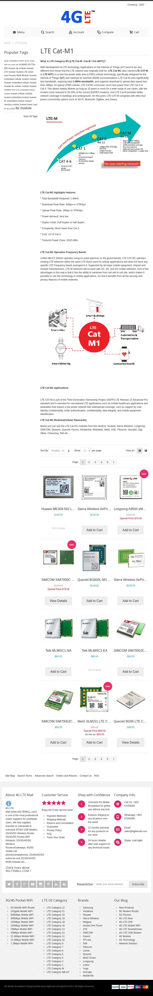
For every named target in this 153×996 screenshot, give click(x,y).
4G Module (125, 936)
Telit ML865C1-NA (58, 650)
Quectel (87, 954)
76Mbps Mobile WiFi (21, 929)
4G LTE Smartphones (130, 929)
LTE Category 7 (55, 947)
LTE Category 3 (55, 961)
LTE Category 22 (56, 907)
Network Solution (128, 943)
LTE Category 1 (55, 965)
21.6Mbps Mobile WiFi (22, 936)
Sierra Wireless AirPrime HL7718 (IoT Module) (110, 509)
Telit (85, 943)
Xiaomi (86, 936)
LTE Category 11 (56, 936)
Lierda (86, 950)
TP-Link (87, 940)
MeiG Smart (89, 957)
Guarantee (52, 826)
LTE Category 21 (56, 911)
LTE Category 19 (56, 918)
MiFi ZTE (16, 90)
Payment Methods (56, 816)
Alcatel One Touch (92, 925)
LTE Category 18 (56, 922)
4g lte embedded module (14, 61)
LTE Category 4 (55, 957)
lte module (23, 108)
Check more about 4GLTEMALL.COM (17, 869)
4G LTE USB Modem (130, 932)
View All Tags (30, 116)
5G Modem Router (129, 911)
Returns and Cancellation (60, 823)
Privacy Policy (54, 830)
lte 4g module (9, 109)
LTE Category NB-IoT (58, 972)
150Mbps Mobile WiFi (22, 922)
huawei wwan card (28, 104)
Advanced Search (44, 775)
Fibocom (87, 947)
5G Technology (127, 940)
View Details (58, 601)
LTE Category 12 (56, 932)
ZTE (85, 929)
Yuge (85, 968)
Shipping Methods (56, 819)
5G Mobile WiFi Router (23, 907)
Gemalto (87, 972)
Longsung (88, 961)
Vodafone (88, 911)
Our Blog (121, 900)
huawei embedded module (16, 97)
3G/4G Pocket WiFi (19, 900)
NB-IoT (51, 258)
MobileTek (88, 975)
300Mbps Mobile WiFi (22, 918)
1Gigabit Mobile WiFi (22, 911)
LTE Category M (55, 968)
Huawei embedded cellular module (20, 82)
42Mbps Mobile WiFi (21, 932)
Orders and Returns (66, 775)
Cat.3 (137, 85)
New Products (126, 907)
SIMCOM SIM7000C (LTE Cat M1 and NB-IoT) (74, 579)
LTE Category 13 (56, 929)
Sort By (44, 450)
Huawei (87, 914)
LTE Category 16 (56, 925)
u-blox (86, 965)
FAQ (49, 833)
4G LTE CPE (126, 922)
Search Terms (24, 775)
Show (77, 450)
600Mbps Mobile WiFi (22, 914)
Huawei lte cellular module (16, 86)
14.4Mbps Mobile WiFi (22, 940)
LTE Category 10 (56, 940)
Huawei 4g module (17, 68)
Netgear (87, 922)
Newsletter (85, 884)
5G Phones (125, 914)
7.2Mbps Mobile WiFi (22, 943)
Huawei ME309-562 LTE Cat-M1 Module (70, 509)
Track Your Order (56, 837)
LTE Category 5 (55, 954)
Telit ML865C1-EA (94, 650)
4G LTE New (126, 918)
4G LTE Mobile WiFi (129, 925)
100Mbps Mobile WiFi (22, 925)
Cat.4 (43, 88)
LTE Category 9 (55, 943)
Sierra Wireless (91, 918)
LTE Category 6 (55, 950)
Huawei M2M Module (19, 75)
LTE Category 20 (56, 914)
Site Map (10, 775)
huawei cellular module (21, 93)
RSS (96, 775)
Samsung (88, 907)
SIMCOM (88, 932)
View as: (130, 450)
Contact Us (85, 775)
